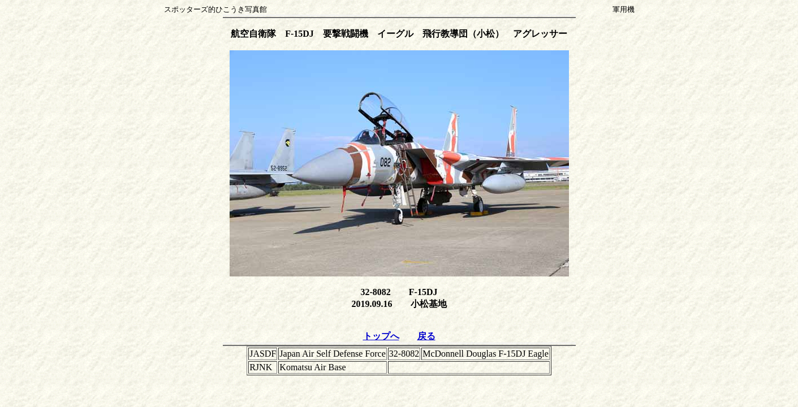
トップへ (381, 336)
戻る (426, 336)
